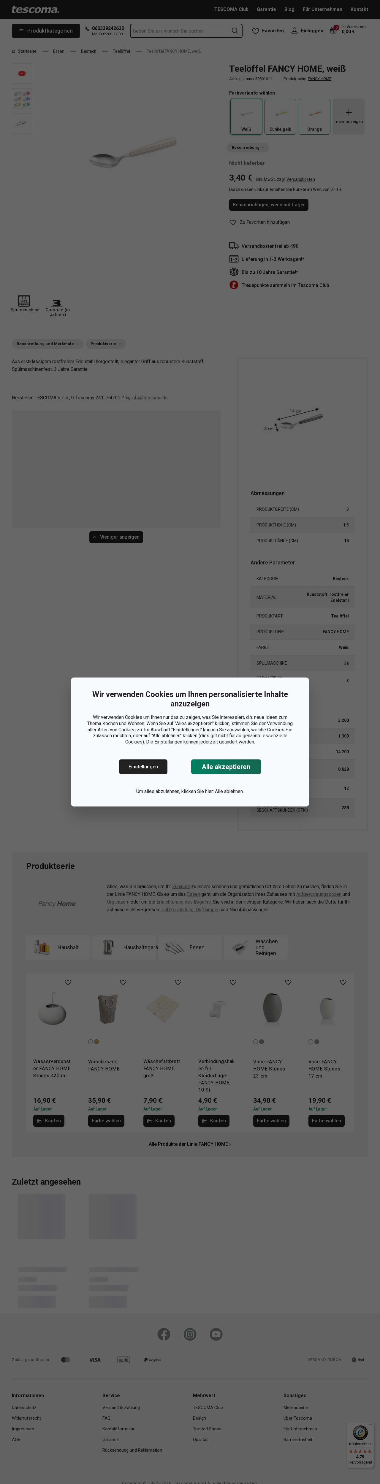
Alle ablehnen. (229, 791)
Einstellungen (143, 767)
